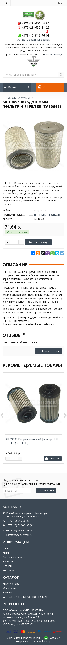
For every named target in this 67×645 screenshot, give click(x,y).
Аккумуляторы (11, 583)
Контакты (8, 570)
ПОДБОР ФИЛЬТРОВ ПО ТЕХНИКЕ (25, 596)
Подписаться (46, 490)
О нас (6, 548)
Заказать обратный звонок (33, 39)
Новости (8, 561)
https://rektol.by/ (53, 54)
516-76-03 (35, 35)
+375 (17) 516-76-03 (16, 521)
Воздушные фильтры (19, 97)
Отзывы (7, 565)
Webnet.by (44, 641)
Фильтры (8, 592)
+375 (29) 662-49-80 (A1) (18, 525)
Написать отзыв (48, 351)
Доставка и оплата (14, 557)
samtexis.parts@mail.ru (17, 535)
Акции (6, 552)
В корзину (38, 242)
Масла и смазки (12, 588)
